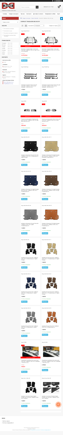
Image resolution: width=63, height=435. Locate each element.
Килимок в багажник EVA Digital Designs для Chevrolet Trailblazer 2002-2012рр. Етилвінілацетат (51, 190)
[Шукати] (37, 7)
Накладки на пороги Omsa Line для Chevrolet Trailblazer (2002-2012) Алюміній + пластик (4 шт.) (29, 86)
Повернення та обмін (50, 13)
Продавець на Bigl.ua (31, 428)
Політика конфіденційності (8, 422)
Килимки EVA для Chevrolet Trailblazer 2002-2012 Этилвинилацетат (50, 326)
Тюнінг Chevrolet (34, 18)
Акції (58, 13)
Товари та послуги (13, 13)
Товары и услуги (5, 22)
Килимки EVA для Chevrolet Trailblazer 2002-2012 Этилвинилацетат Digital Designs (29, 258)
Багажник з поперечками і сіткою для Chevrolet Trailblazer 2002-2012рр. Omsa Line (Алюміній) (30, 50)
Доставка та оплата (38, 13)
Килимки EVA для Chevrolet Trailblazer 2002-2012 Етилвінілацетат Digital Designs (29, 293)
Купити (25, 60)
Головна (5, 13)
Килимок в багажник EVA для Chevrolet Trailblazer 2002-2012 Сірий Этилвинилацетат (29, 224)
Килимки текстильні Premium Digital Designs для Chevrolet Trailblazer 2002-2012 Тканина (50, 397)
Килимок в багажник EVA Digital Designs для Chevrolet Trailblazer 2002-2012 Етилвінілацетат (51, 224)
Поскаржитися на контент (35, 429)
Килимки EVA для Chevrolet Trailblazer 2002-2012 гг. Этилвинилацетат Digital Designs (50, 258)
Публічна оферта (6, 421)
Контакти (28, 13)
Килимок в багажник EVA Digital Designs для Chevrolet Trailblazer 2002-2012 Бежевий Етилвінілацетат (51, 156)
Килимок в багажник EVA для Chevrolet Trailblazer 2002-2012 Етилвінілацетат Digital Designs (29, 156)
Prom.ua (37, 427)
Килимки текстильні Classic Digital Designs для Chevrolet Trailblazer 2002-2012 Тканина (30, 397)
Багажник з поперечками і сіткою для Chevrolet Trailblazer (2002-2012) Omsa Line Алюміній (50, 50)
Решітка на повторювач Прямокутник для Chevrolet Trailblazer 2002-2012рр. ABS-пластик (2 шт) (29, 120)
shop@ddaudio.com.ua (8, 83)
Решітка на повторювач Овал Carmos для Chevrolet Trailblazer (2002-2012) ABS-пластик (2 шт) (51, 120)
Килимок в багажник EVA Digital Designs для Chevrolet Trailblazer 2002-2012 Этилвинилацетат (30, 190)
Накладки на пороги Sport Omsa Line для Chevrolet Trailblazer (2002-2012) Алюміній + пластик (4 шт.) (51, 86)
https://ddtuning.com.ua (8, 82)
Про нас (23, 13)
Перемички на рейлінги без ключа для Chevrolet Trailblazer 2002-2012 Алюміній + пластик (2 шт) (30, 361)
